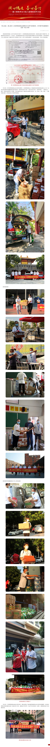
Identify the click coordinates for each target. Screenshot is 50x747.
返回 (49, 744)
